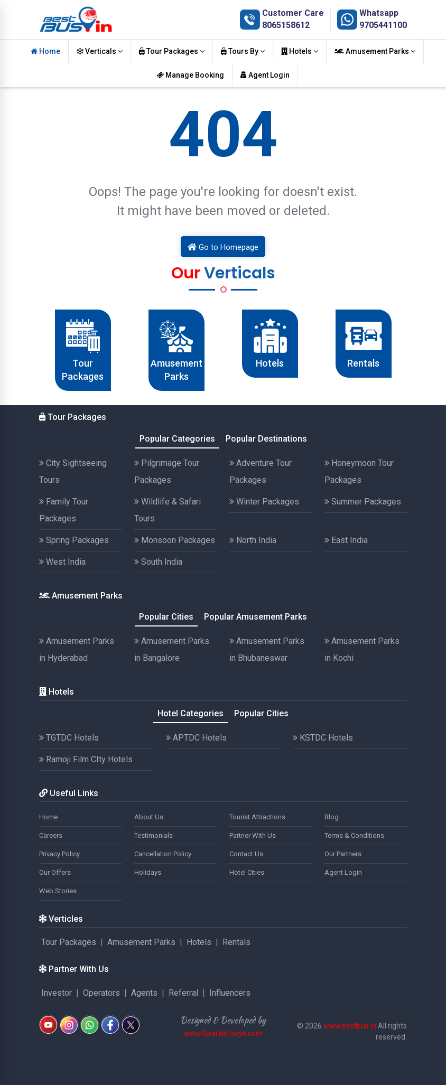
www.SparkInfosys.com (223, 1033)
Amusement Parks (374, 51)
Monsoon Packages (174, 540)
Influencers (229, 993)
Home (45, 51)
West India (62, 562)
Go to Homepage (223, 247)
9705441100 (383, 25)
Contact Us (246, 854)
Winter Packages (264, 502)
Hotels (299, 51)
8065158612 (286, 25)
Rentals (236, 942)
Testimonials (153, 835)
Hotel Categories (190, 713)
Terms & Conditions (354, 835)
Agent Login (265, 75)
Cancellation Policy (162, 854)
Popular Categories (177, 439)
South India (158, 562)
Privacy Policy (59, 854)
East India (346, 540)
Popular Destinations (266, 439)
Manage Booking (190, 75)
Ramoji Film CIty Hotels (86, 759)
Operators (101, 993)
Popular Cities (166, 617)
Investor (56, 993)
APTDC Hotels (196, 738)
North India (252, 540)
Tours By (243, 51)
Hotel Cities (246, 872)
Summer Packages (362, 502)
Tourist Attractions (257, 817)
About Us (148, 817)
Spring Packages (74, 540)
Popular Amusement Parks (255, 617)
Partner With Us (252, 835)
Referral (183, 993)
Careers (50, 835)
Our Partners (342, 854)
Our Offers (55, 872)
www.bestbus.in (349, 1026)
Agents (144, 993)
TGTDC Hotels (69, 738)
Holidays (147, 872)
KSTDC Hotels (323, 738)
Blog (331, 817)
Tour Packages (172, 51)
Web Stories (58, 891)
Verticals (100, 51)
